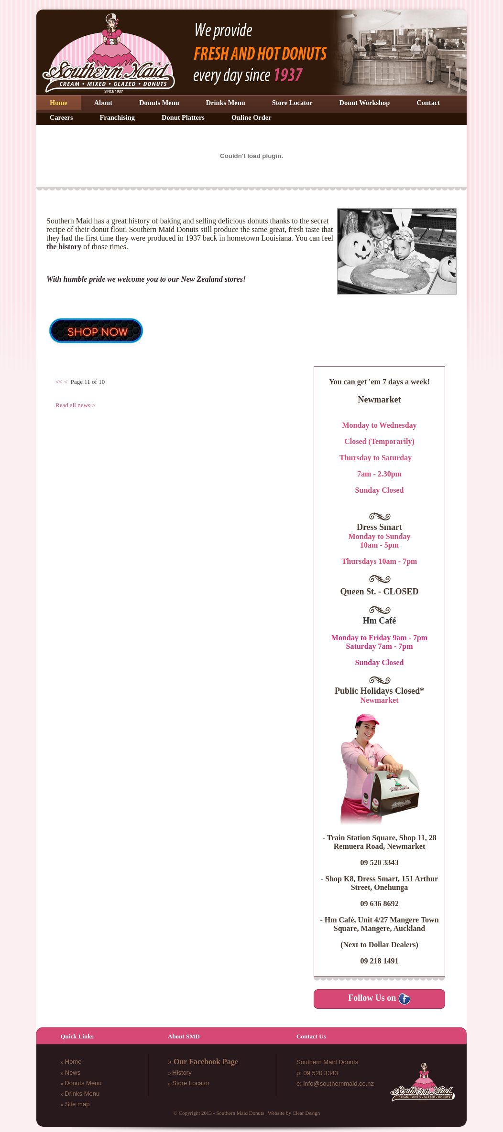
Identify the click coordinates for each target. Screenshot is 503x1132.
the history (63, 247)
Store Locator (190, 1083)
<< (59, 381)
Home (73, 1061)
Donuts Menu (83, 1083)
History (181, 1072)
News (73, 1072)
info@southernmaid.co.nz (338, 1083)
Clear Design (306, 1113)
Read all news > (75, 405)
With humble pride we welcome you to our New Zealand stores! (146, 279)
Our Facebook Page (206, 1062)
